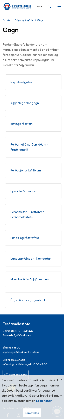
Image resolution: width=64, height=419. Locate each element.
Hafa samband (18, 374)
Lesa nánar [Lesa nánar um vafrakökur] (44, 401)
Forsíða (7, 20)
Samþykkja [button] (32, 413)
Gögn (40, 20)
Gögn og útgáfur (24, 20)
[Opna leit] (48, 6)
